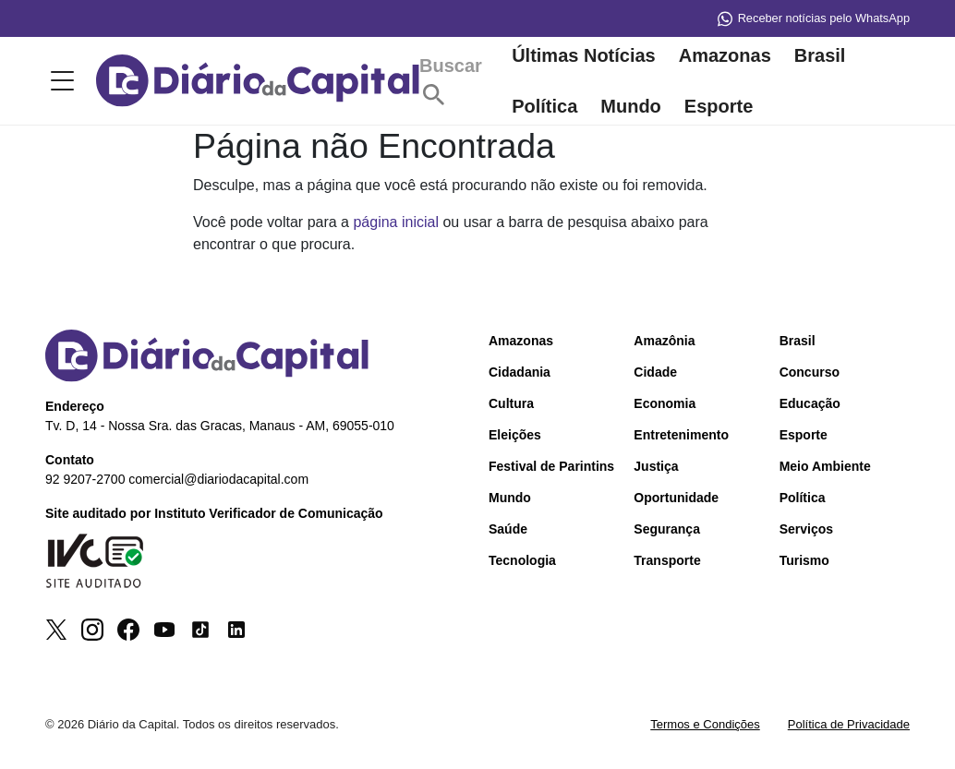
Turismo (804, 560)
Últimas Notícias (584, 55)
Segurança (667, 529)
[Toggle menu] (59, 81)
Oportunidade (676, 497)
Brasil (820, 55)
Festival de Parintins (551, 466)
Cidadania (519, 372)
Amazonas (725, 55)
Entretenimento (681, 434)
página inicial (396, 222)
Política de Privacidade (849, 724)
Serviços (806, 529)
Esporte (718, 106)
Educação (810, 403)
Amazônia (664, 340)
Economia (664, 403)
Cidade (655, 372)
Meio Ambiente (825, 466)
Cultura (511, 403)
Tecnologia (522, 560)
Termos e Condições (705, 724)
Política (544, 106)
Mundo (630, 106)
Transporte (667, 560)
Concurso (810, 372)
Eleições (515, 434)
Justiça (656, 466)
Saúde (508, 529)
